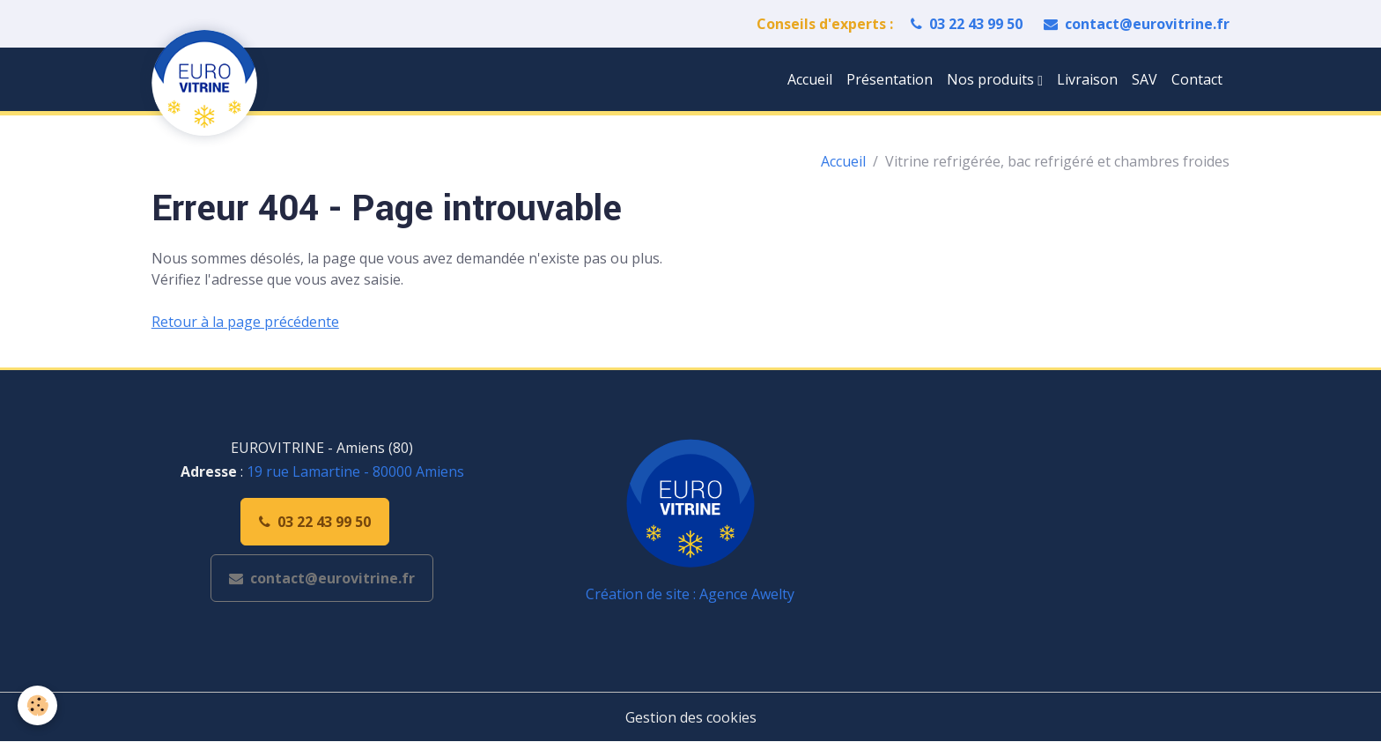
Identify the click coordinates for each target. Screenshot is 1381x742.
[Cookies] (37, 705)
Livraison (1087, 79)
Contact (1196, 79)
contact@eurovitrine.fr (1137, 23)
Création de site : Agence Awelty (690, 594)
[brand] (207, 83)
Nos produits (992, 79)
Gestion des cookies (691, 717)
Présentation (889, 79)
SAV (1144, 79)
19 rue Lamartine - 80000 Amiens (355, 471)
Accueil (809, 79)
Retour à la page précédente (245, 321)
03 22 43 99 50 (967, 23)
